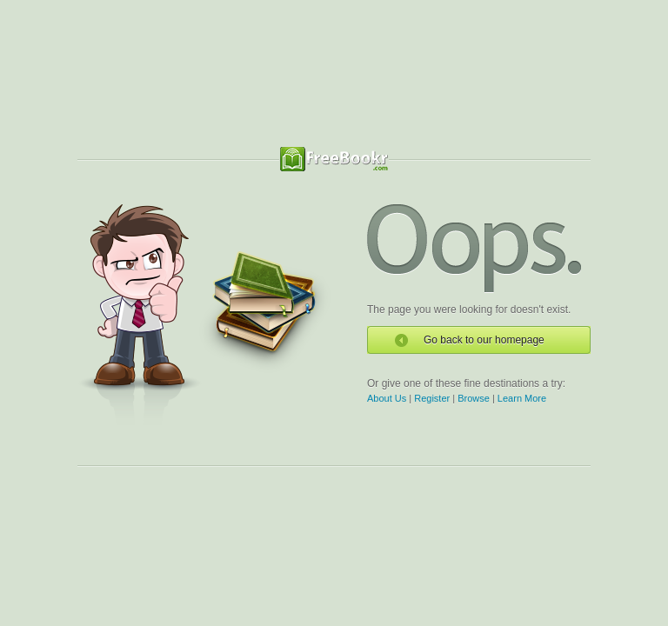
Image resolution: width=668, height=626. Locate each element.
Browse (474, 398)
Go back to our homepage (484, 340)
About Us (386, 398)
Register (432, 398)
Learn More (522, 398)
